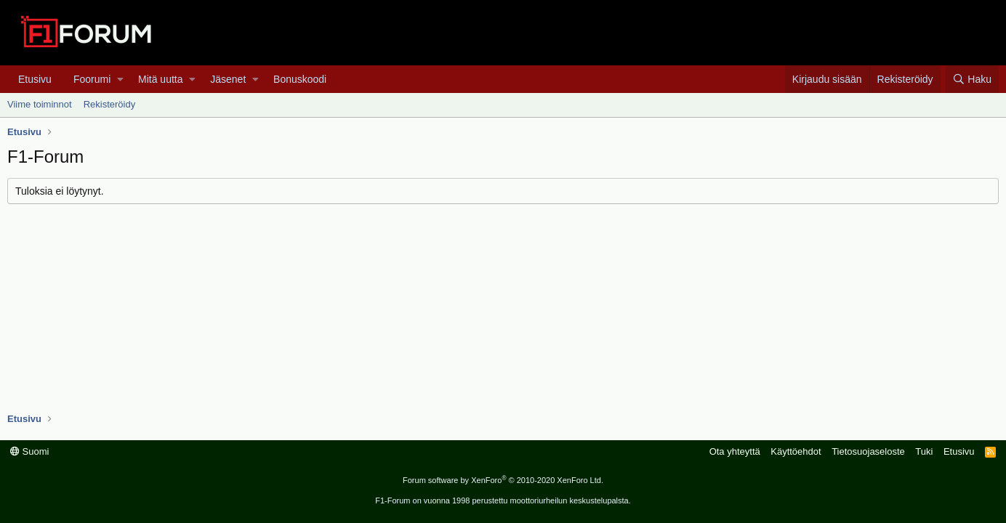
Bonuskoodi (299, 79)
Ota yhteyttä (734, 451)
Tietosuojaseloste (868, 451)
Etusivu (35, 79)
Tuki (924, 451)
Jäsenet (228, 79)
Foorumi (91, 79)
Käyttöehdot (795, 451)
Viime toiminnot (39, 104)
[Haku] (972, 79)
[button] (120, 79)
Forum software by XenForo (503, 480)
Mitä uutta (160, 79)
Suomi (29, 451)
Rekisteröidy (110, 104)
